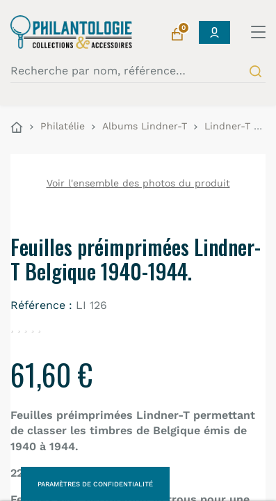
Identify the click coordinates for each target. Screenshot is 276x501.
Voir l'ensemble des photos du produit (138, 183)
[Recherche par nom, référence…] (138, 71)
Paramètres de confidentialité (95, 484)
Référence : (41, 305)
